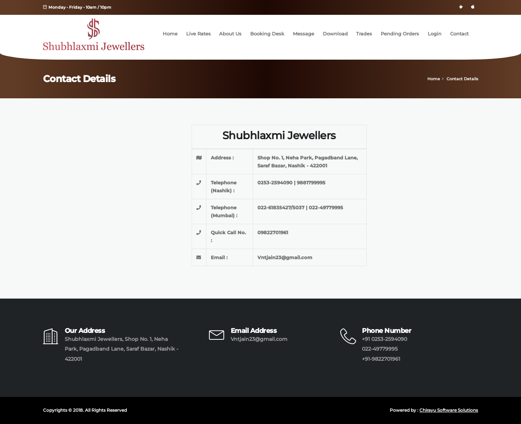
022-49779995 (380, 349)
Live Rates (198, 34)
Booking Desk (267, 34)
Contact (459, 34)
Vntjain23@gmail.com (259, 339)
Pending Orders (400, 34)
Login (434, 34)
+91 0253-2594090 (384, 339)
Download (335, 34)
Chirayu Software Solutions (448, 410)
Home (170, 34)
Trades (364, 34)
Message (303, 34)
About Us (230, 34)
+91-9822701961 (381, 359)
